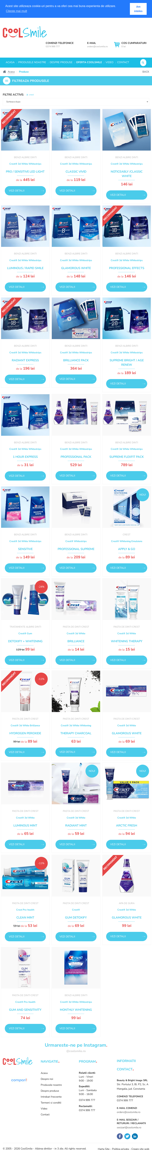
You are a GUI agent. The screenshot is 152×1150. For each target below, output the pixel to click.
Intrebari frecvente (51, 1097)
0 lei (133, 44)
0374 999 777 (53, 46)
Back (145, 72)
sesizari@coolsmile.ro (129, 1127)
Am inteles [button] (138, 9)
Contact (123, 62)
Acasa (10, 62)
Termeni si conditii (51, 1102)
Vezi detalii (17, 190)
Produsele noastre (32, 62)
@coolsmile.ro (76, 1051)
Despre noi (47, 1079)
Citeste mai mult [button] (16, 11)
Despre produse (61, 62)
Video (109, 62)
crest (31, 94)
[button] (76, 101)
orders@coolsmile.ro (97, 46)
